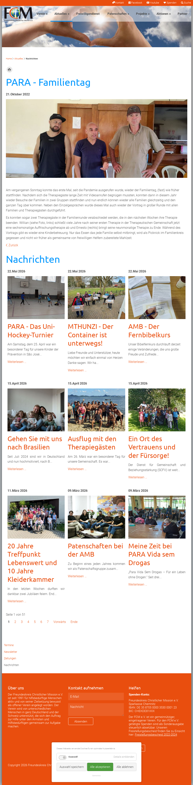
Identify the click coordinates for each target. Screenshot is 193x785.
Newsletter (10, 652)
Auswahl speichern (72, 767)
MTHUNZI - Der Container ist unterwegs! (90, 334)
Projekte (141, 14)
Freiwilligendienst (88, 14)
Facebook (136, 2)
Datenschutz (96, 776)
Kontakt (119, 2)
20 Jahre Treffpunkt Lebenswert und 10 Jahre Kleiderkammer (32, 562)
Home (9, 58)
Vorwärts (59, 622)
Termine (9, 645)
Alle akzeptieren (100, 767)
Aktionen (162, 14)
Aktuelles (60, 14)
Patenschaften (117, 14)
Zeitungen (10, 658)
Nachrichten (11, 665)
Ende (74, 622)
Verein (40, 14)
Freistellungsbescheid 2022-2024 (156, 734)
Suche (187, 2)
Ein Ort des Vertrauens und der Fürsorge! (151, 447)
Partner (182, 14)
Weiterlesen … (16, 362)
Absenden (80, 721)
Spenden (171, 2)
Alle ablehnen (125, 767)
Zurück (13, 245)
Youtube (154, 2)
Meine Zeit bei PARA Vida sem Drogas (151, 554)
